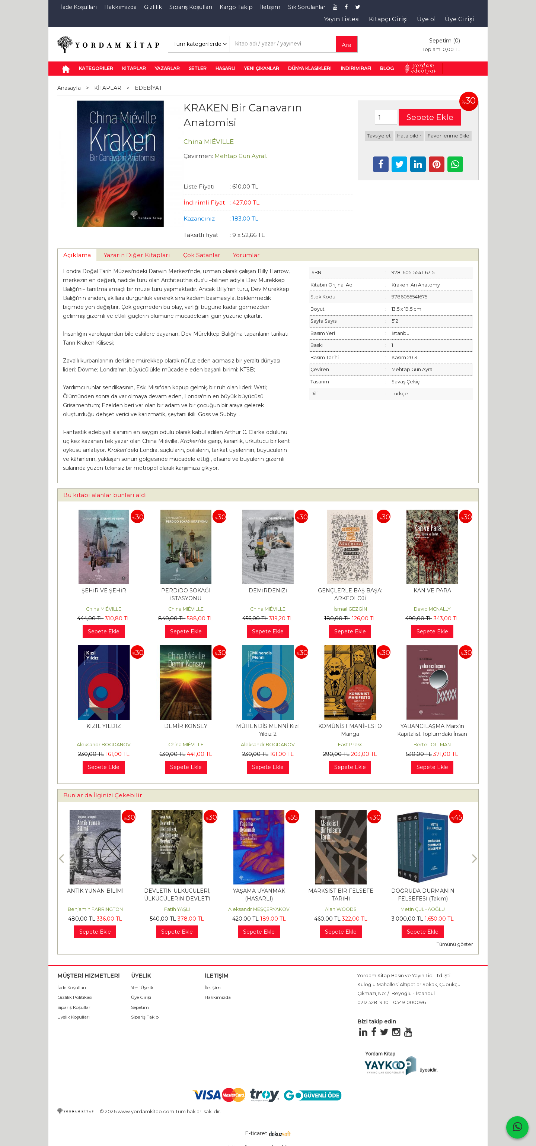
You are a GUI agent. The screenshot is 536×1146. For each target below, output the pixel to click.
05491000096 (409, 1002)
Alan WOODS (349, 909)
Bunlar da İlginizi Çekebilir (102, 795)
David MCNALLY (432, 609)
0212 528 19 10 (373, 1002)
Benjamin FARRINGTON (103, 909)
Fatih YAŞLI (185, 909)
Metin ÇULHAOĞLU (431, 909)
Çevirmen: (198, 155)
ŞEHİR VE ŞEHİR (104, 590)
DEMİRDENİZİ (268, 590)
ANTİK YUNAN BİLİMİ (104, 890)
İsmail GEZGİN (350, 609)
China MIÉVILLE (103, 609)
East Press (350, 744)
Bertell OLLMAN (432, 744)
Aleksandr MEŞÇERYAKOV (267, 909)
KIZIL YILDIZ (103, 726)
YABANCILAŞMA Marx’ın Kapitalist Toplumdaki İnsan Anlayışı (432, 734)
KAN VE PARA (432, 590)
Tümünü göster (455, 944)
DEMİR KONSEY (185, 726)
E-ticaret (256, 1133)
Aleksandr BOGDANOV (104, 744)
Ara (346, 44)
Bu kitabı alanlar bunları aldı (105, 494)
